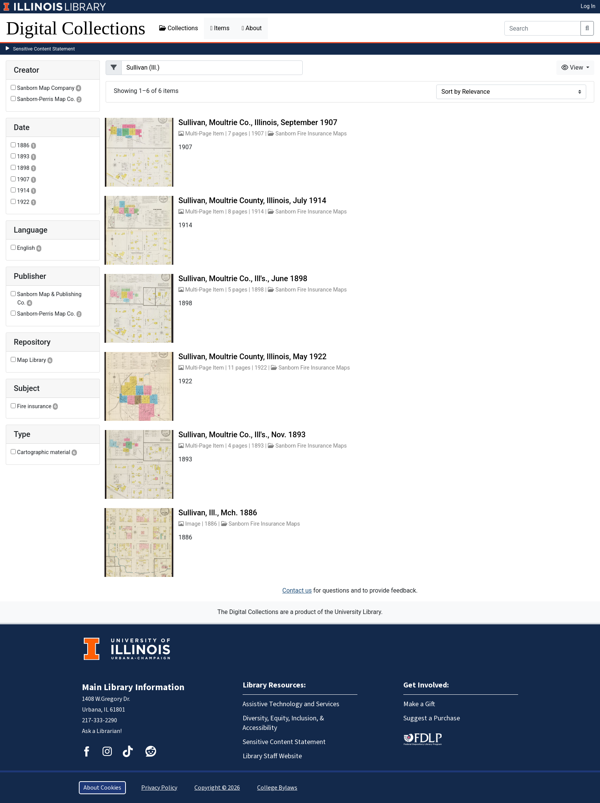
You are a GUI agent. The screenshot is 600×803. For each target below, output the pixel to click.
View (573, 67)
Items (219, 28)
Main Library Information (133, 687)
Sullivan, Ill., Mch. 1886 (217, 512)
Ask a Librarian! (102, 731)
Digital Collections (75, 28)
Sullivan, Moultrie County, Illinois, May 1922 (252, 356)
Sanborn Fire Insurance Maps (311, 133)
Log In (588, 6)
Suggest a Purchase (431, 718)
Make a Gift (419, 704)
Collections (178, 28)
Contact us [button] (297, 590)
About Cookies (102, 787)
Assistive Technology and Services (291, 704)
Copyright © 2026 (217, 787)
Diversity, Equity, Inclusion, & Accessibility (283, 723)
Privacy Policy (159, 787)
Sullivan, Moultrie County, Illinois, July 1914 (252, 200)
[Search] (542, 28)
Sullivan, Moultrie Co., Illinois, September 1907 (257, 122)
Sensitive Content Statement (44, 49)
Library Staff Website (272, 756)
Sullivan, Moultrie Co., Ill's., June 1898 (242, 278)
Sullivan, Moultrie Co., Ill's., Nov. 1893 (241, 434)
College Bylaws (277, 787)
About (252, 28)
